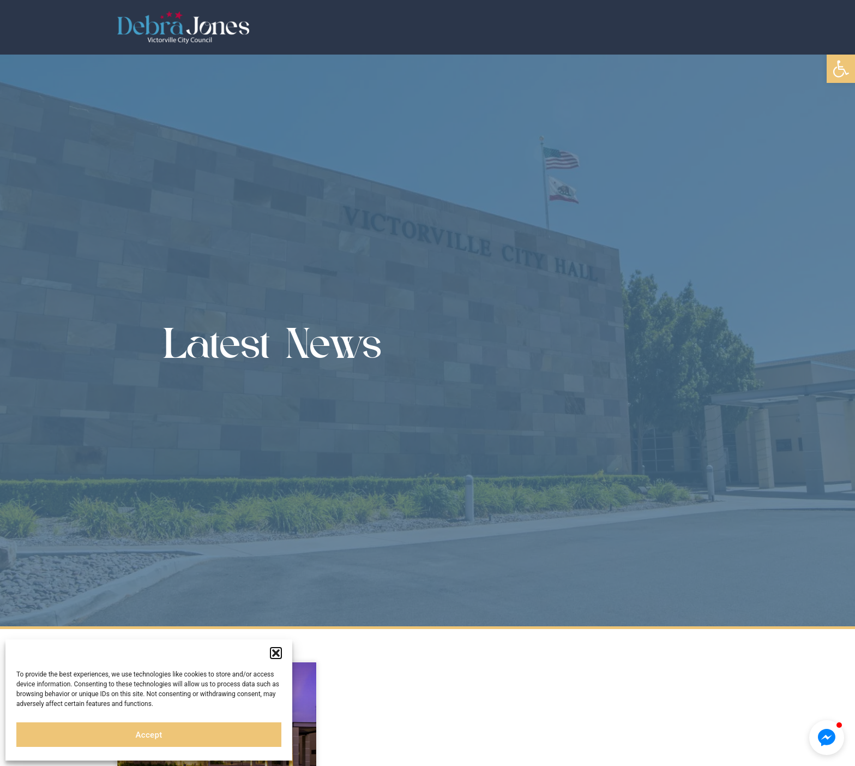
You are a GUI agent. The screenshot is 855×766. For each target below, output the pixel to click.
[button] (841, 69)
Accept (149, 735)
